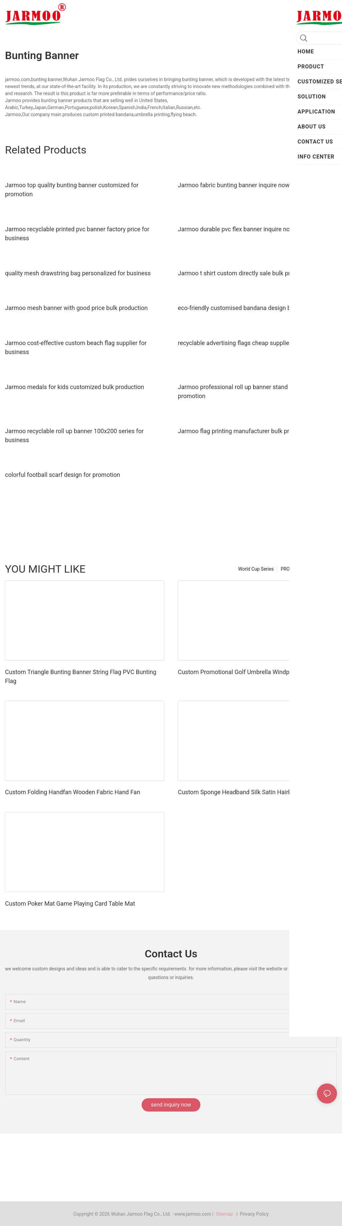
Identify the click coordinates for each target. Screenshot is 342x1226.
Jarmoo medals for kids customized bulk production (74, 386)
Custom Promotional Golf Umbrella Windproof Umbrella (252, 671)
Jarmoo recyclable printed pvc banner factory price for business (77, 234)
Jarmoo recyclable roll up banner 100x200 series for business (74, 435)
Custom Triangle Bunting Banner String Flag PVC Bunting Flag (80, 676)
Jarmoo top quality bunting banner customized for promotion (72, 190)
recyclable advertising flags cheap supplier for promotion (253, 342)
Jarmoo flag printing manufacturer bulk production (245, 430)
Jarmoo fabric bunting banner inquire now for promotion (253, 185)
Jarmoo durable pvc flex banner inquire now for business (253, 229)
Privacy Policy (254, 1214)
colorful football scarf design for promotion (62, 474)
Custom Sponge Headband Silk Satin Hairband (239, 792)
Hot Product (321, 569)
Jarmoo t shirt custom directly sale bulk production (246, 273)
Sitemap (225, 1214)
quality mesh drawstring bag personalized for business (78, 273)
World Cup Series (256, 569)
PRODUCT (291, 569)
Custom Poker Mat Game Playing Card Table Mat (70, 903)
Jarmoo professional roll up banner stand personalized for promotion (255, 391)
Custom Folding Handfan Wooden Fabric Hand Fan (72, 792)
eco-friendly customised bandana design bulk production (253, 307)
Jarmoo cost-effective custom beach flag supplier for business (76, 347)
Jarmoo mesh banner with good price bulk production (76, 307)
